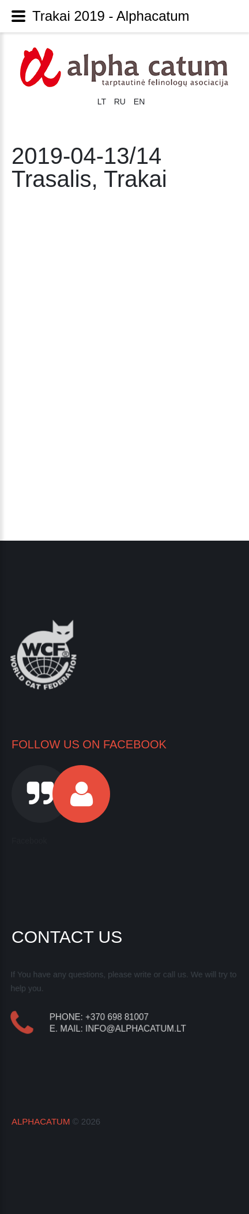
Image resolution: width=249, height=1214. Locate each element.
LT (102, 101)
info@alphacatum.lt (136, 1028)
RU (121, 101)
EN (139, 101)
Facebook (29, 840)
